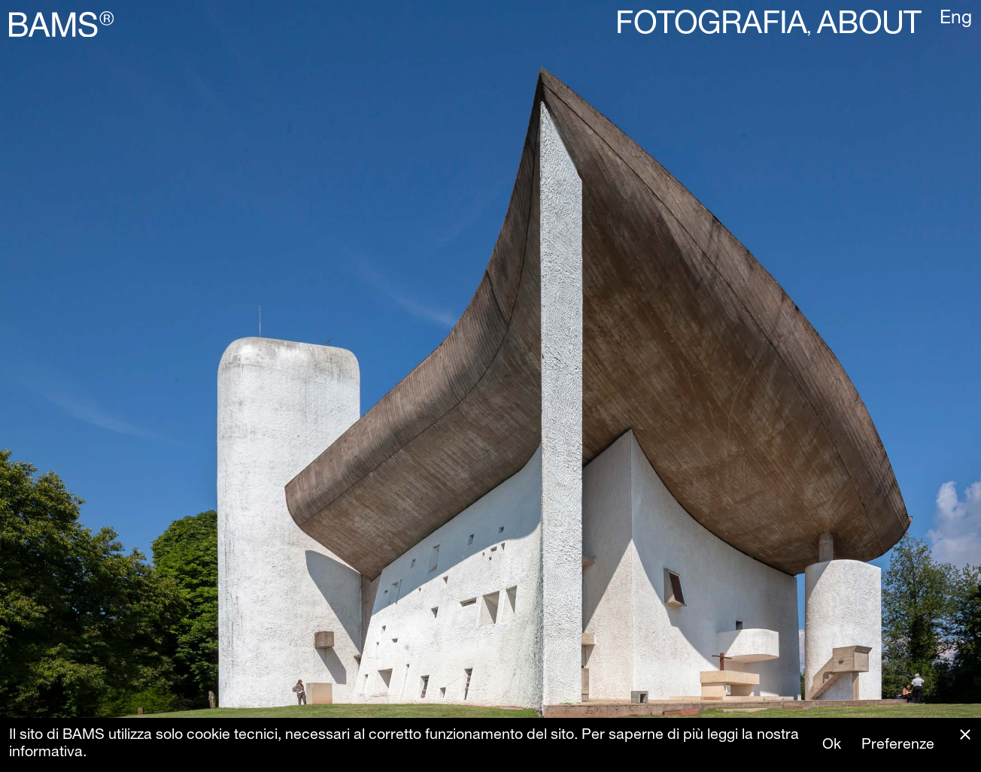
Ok (831, 745)
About (869, 26)
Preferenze (897, 745)
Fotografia (710, 26)
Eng (956, 19)
